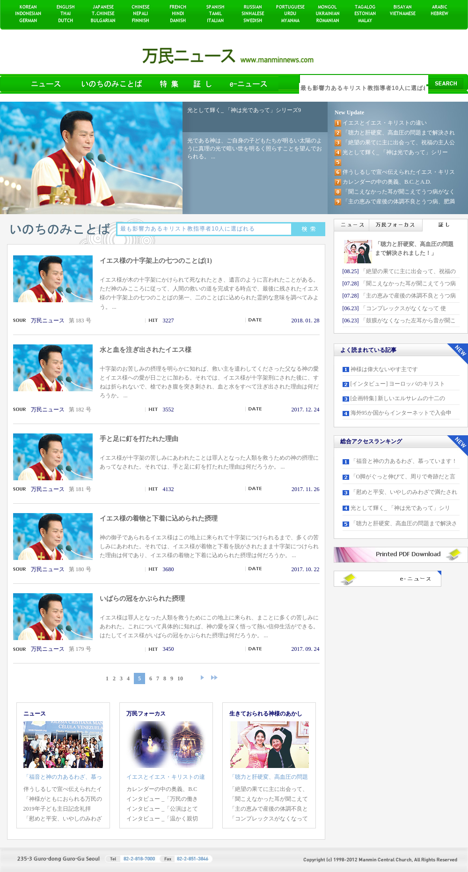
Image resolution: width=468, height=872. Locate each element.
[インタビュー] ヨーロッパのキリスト (398, 383)
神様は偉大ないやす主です (384, 369)
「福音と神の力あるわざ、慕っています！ (404, 461)
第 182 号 (80, 409)
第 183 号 (80, 320)
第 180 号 (80, 569)
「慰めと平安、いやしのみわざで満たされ (404, 492)
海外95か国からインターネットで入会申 (401, 413)
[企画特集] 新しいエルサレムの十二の (398, 398)
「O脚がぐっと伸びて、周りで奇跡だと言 (403, 476)
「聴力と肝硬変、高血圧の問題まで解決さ (404, 523)
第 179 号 (80, 649)
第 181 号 (80, 489)
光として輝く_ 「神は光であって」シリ (400, 508)
